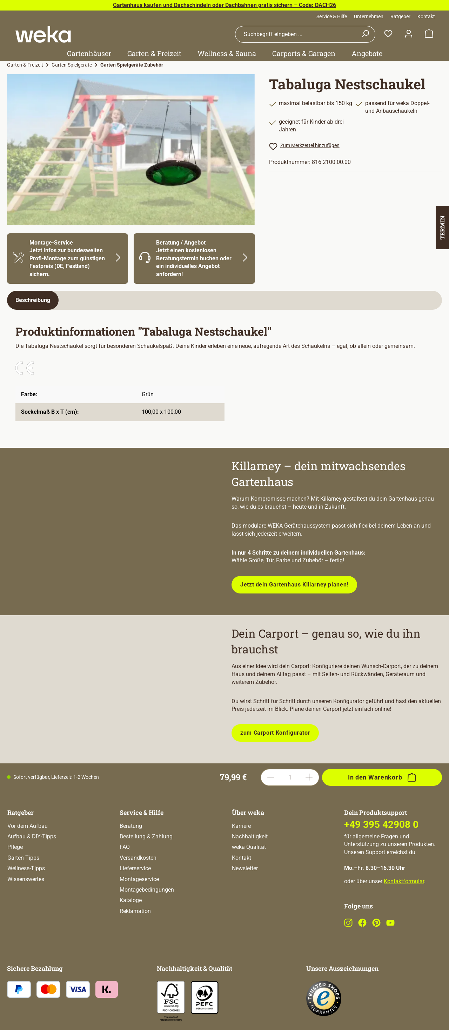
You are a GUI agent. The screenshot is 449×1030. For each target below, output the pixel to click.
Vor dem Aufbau (27, 826)
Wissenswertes (25, 879)
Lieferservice (135, 868)
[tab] (33, 300)
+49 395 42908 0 (381, 824)
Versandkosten (138, 857)
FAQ (125, 847)
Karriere (241, 826)
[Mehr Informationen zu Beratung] (194, 258)
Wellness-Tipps (26, 868)
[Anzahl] (290, 777)
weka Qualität (249, 847)
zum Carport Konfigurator (275, 732)
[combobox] (295, 34)
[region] (131, 149)
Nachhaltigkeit (250, 836)
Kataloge (131, 900)
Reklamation (135, 911)
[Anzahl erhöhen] (309, 777)
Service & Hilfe (331, 16)
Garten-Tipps (23, 857)
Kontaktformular (404, 881)
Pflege (15, 847)
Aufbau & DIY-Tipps (31, 836)
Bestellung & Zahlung (146, 836)
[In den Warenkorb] (382, 777)
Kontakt (426, 16)
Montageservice (139, 879)
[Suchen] (365, 34)
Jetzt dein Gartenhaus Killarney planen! (294, 584)
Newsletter (245, 868)
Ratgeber (400, 16)
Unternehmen (368, 16)
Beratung (131, 826)
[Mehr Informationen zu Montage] (67, 258)
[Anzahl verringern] (271, 777)
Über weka (248, 812)
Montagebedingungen (147, 889)
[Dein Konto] (408, 34)
